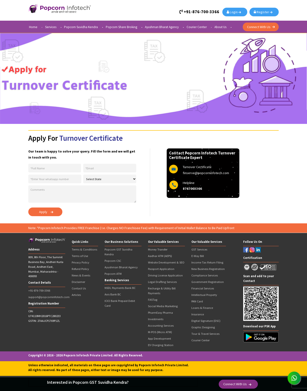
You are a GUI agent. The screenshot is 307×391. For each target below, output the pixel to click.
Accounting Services (161, 325)
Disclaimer (78, 282)
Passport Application (161, 269)
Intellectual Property (204, 295)
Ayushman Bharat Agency (162, 27)
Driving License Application (165, 275)
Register (262, 12)
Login (233, 12)
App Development (159, 338)
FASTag (152, 299)
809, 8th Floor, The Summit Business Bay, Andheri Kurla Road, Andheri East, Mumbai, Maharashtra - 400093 (45, 266)
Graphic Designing (203, 327)
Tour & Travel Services (205, 334)
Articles (76, 295)
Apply (43, 212)
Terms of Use (80, 256)
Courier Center (197, 27)
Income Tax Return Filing (207, 262)
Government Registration (207, 282)
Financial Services (202, 288)
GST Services (199, 249)
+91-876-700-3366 (39, 290)
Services (50, 27)
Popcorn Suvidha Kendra (81, 27)
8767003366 (192, 188)
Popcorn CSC (113, 261)
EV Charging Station (160, 345)
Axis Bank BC (113, 294)
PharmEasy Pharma (160, 312)
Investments (155, 319)
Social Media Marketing (163, 306)
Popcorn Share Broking (121, 27)
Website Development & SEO (166, 262)
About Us (220, 27)
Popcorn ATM (113, 273)
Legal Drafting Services (162, 282)
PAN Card (197, 301)
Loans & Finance (202, 308)
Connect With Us (259, 27)
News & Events (81, 275)
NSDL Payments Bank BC (120, 288)
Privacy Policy (80, 262)
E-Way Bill (197, 256)
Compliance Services (204, 275)
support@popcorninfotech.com (49, 297)
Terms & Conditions (84, 249)
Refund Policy (80, 269)
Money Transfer (157, 249)
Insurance (197, 314)
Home (33, 27)
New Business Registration (208, 269)
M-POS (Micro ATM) (160, 332)
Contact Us (79, 288)
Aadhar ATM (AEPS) (160, 256)
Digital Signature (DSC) (205, 321)
